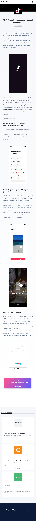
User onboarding (18, 25)
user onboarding (8, 109)
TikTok (13, 33)
